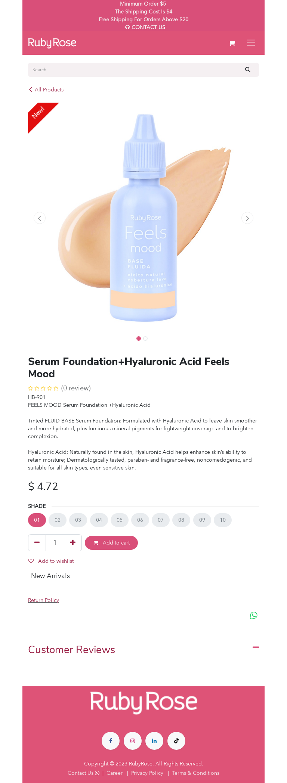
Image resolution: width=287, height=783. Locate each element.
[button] (39, 218)
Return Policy (43, 600)
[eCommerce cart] (231, 43)
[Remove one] (37, 542)
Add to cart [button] (111, 542)
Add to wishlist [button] (51, 561)
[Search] (248, 70)
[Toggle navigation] (251, 43)
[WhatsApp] (253, 615)
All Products (46, 89)
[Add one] (73, 542)
